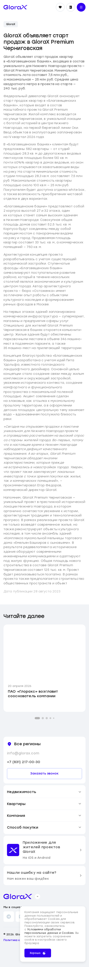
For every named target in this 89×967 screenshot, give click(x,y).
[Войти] (70, 7)
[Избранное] (60, 7)
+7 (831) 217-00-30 (23, 762)
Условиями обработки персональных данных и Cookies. (49, 931)
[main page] (15, 7)
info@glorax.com (23, 753)
